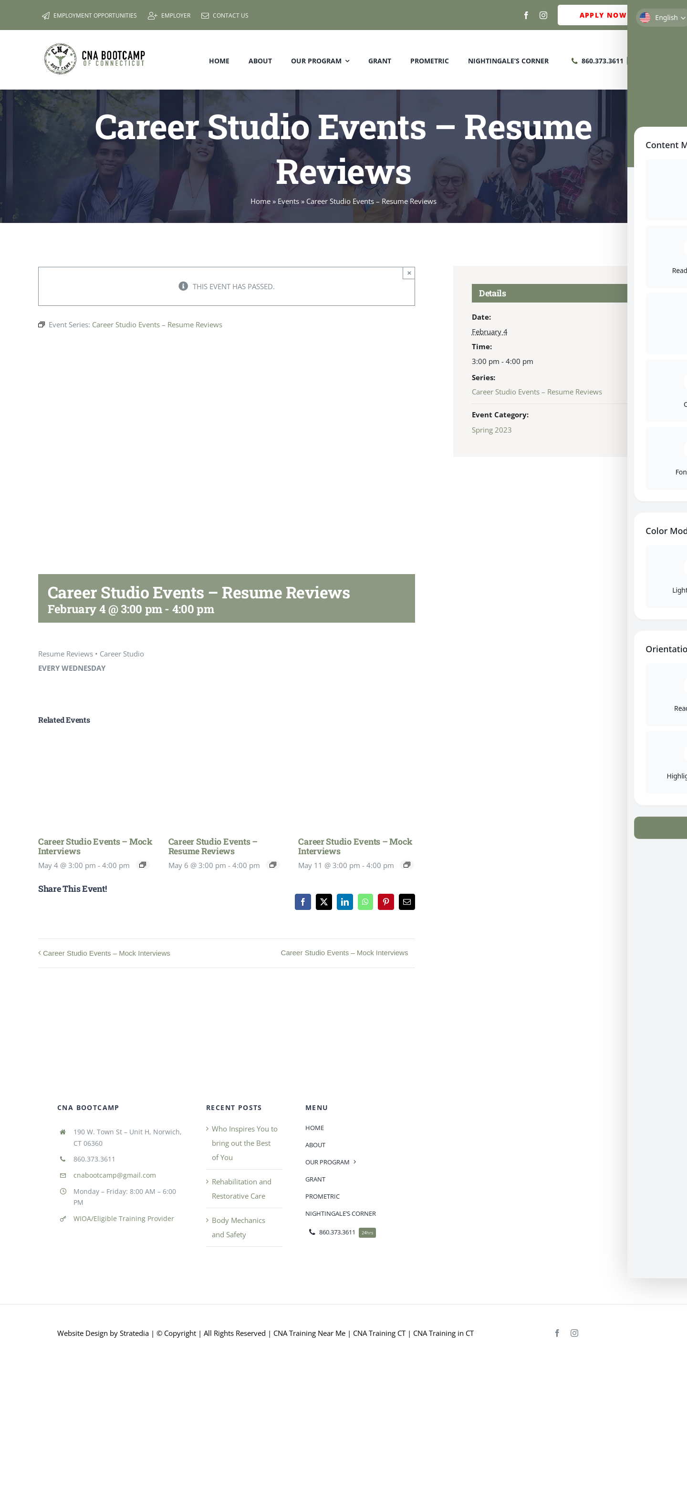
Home (260, 201)
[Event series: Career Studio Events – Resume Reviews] (273, 865)
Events (288, 201)
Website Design (82, 1333)
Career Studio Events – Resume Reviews (213, 846)
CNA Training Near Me (309, 1333)
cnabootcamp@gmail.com (114, 1175)
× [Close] (409, 273)
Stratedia (134, 1333)
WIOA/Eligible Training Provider (123, 1218)
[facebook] (526, 15)
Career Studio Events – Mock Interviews (95, 846)
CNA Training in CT (442, 1333)
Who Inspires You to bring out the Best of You (245, 1143)
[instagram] (543, 15)
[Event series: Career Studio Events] (142, 865)
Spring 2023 (492, 429)
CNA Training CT (378, 1333)
